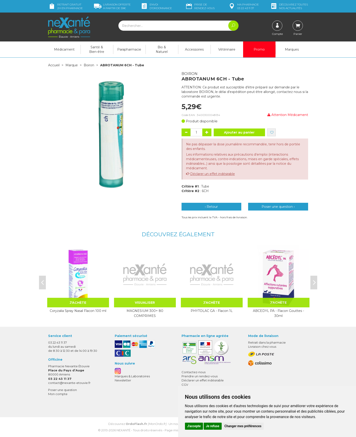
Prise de (200, 6)
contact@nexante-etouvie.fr (69, 383)
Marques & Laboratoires (132, 376)
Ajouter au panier (239, 132)
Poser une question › (278, 207)
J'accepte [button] (194, 426)
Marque (71, 65)
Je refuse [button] (212, 426)
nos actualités (289, 6)
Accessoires (194, 49)
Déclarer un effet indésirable (212, 174)
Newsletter (123, 380)
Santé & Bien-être (96, 49)
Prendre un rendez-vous (200, 376)
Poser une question (62, 390)
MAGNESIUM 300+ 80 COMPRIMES (145, 313)
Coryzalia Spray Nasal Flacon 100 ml (78, 311)
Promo (259, 49)
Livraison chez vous (262, 346)
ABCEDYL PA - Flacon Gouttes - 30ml (278, 313)
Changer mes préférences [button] (242, 426)
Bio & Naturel (162, 49)
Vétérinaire (226, 49)
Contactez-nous (193, 372)
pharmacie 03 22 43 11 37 (243, 6)
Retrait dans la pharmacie (267, 342)
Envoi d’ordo (156, 6)
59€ (112, 6)
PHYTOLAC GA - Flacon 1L (212, 311)
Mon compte (58, 394)
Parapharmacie (129, 49)
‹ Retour (211, 207)
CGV (185, 384)
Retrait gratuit (65, 6)
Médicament (64, 49)
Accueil (54, 65)
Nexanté (123, 430)
